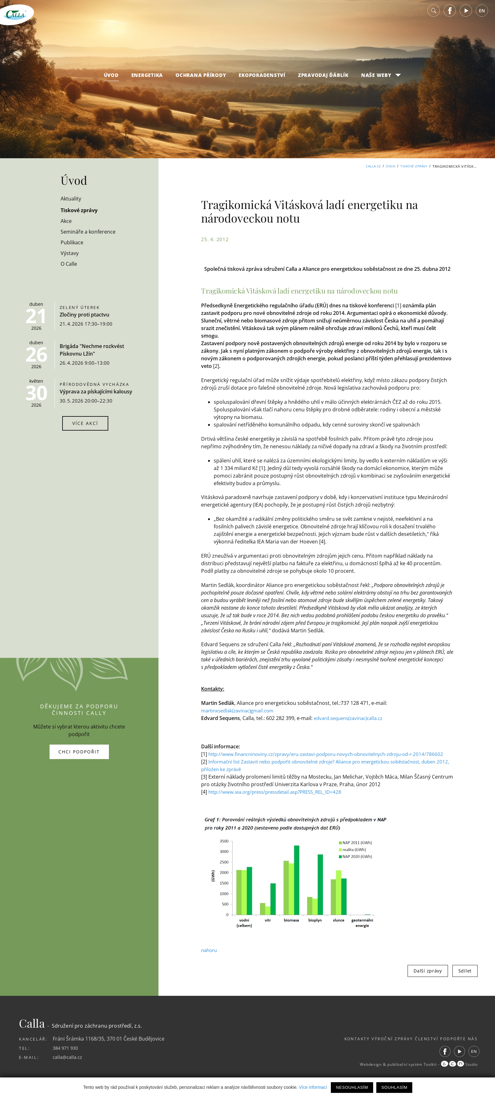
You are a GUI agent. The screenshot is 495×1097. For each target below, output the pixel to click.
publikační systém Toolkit (405, 1072)
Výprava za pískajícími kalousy (96, 391)
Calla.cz (368, 166)
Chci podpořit (79, 755)
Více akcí (85, 423)
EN (482, 16)
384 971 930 (67, 1055)
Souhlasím (394, 1087)
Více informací (313, 1087)
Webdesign (358, 1072)
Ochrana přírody (201, 80)
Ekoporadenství (262, 80)
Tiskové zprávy (413, 166)
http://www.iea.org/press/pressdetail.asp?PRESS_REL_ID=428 (280, 799)
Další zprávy (428, 978)
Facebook (450, 16)
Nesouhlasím (352, 1087)
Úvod (111, 80)
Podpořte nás (458, 1046)
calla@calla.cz (69, 1064)
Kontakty (332, 1046)
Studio (458, 1072)
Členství (417, 1046)
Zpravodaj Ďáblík (323, 80)
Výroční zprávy (375, 1046)
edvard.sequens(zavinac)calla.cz (352, 718)
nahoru (210, 957)
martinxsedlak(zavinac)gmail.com (240, 710)
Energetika (147, 80)
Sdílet (465, 978)
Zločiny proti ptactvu (84, 314)
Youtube (466, 16)
